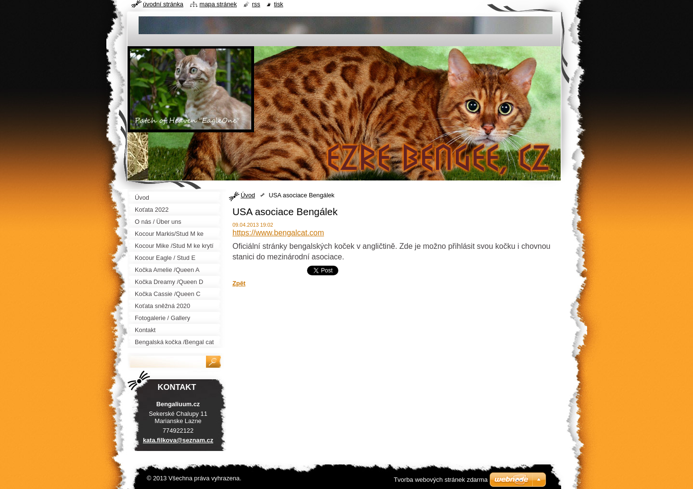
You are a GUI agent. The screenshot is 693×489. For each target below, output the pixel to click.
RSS (256, 4)
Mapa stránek (218, 4)
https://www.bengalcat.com (278, 233)
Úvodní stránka (163, 4)
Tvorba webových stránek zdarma (441, 479)
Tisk (278, 4)
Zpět (238, 283)
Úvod (248, 195)
